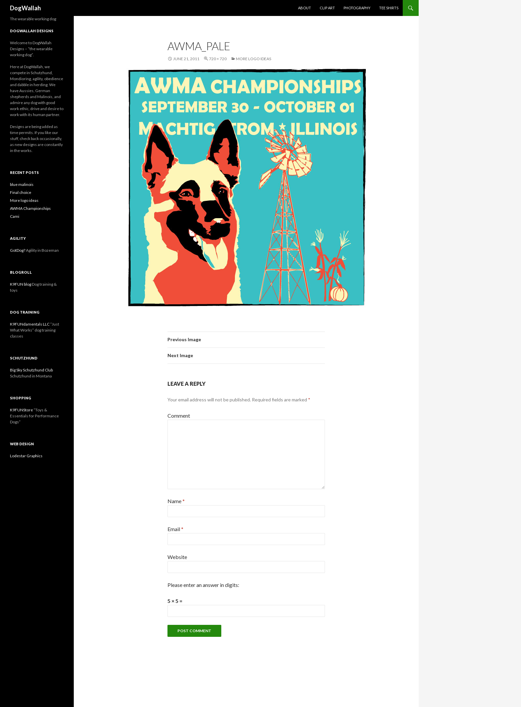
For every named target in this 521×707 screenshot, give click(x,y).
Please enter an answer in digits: (203, 585)
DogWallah (25, 8)
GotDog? (17, 250)
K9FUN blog (20, 284)
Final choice (20, 192)
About (304, 8)
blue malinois (22, 184)
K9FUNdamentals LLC (30, 324)
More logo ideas (253, 58)
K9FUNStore (21, 409)
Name (176, 501)
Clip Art (327, 8)
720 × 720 (218, 58)
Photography (357, 8)
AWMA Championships (30, 208)
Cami (14, 216)
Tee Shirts (388, 8)
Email (175, 529)
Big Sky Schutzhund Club (31, 369)
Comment (178, 415)
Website (177, 557)
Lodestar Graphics (26, 455)
